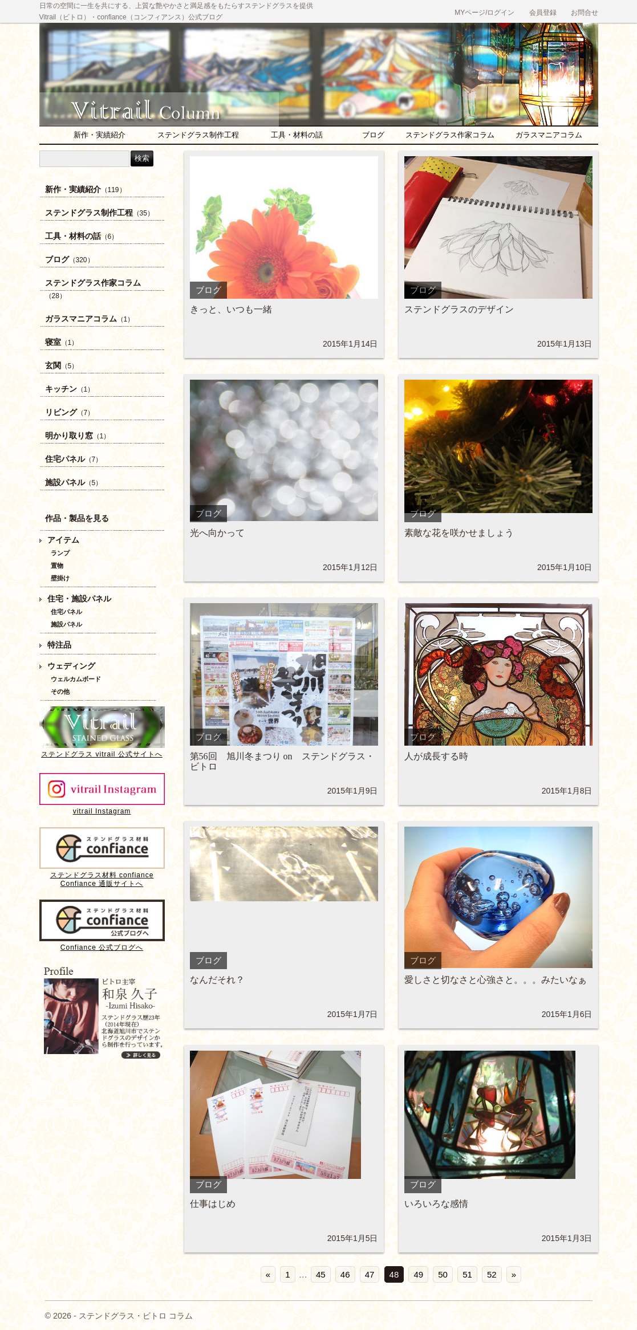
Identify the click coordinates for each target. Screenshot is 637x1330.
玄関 (62, 365)
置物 (57, 565)
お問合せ (584, 13)
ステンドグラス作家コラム (449, 135)
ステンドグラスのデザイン (459, 309)
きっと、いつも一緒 (231, 309)
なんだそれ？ (217, 980)
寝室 (62, 342)
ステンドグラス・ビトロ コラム (165, 105)
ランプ (60, 553)
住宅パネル (74, 459)
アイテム (63, 540)
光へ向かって (217, 533)
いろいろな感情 (436, 1204)
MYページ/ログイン (484, 13)
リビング (70, 412)
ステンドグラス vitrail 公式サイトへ (102, 750)
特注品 (59, 645)
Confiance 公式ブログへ (102, 943)
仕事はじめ (213, 1204)
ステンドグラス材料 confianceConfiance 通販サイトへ (102, 875)
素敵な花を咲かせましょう (459, 533)
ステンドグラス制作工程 (198, 135)
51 (467, 1274)
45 (321, 1274)
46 (345, 1274)
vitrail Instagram (102, 807)
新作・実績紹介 (99, 135)
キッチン (70, 389)
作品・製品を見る (77, 518)
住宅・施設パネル (79, 599)
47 (370, 1274)
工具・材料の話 (297, 135)
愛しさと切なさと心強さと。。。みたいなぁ (495, 980)
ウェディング (71, 666)
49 (418, 1274)
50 (443, 1274)
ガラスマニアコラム (549, 135)
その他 (60, 691)
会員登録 (543, 13)
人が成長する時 (436, 756)
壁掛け (60, 578)
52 (492, 1274)
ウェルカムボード (76, 679)
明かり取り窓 (78, 436)
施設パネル (74, 482)
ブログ (373, 135)
